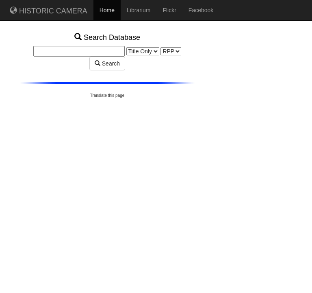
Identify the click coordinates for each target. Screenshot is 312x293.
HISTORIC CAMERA (48, 11)
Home (107, 10)
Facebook (200, 10)
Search (107, 63)
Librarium (138, 10)
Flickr (169, 10)
